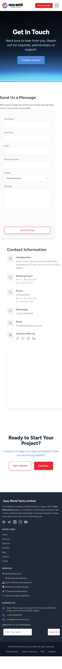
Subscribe (54, 632)
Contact (5, 557)
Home (4, 535)
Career (5, 561)
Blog (4, 552)
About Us (6, 539)
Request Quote (43, 5)
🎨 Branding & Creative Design (15, 587)
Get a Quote (20, 465)
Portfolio (6, 548)
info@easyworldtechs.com (37, 325)
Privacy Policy (12, 651)
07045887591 (31, 295)
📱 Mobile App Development (14, 578)
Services (5, 543)
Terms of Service (29, 651)
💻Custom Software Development (17, 582)
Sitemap (52, 651)
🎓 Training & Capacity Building (15, 596)
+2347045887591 (32, 313)
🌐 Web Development (11, 574)
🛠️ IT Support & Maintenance (14, 591)
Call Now (43, 465)
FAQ (43, 651)
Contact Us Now (31, 60)
